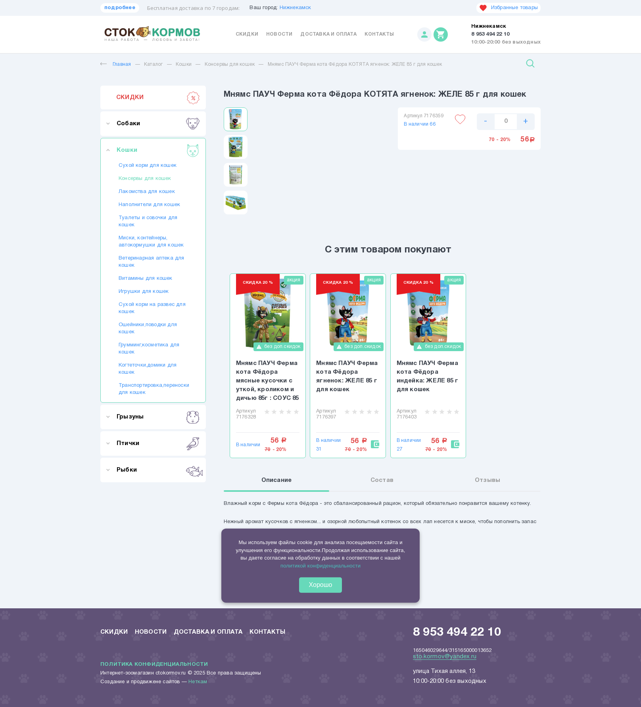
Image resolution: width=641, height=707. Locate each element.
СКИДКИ (158, 97)
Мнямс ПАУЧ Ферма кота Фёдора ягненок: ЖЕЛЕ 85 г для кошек (347, 376)
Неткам (197, 681)
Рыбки (158, 470)
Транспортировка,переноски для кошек (153, 389)
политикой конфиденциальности (320, 565)
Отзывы (487, 481)
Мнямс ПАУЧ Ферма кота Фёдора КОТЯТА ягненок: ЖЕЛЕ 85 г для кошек (355, 64)
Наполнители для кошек (149, 205)
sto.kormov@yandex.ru (444, 656)
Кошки (184, 64)
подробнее (119, 8)
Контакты (379, 34)
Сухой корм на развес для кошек (152, 308)
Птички (158, 443)
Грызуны (158, 417)
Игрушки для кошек (144, 291)
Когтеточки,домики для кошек (148, 369)
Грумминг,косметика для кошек (149, 349)
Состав (381, 481)
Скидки (247, 34)
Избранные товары (508, 8)
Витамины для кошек (146, 278)
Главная (115, 64)
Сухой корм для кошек (148, 165)
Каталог (153, 64)
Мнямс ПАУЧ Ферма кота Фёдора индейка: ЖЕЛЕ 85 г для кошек (428, 376)
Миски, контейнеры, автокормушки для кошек (151, 242)
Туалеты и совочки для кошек (148, 221)
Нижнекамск (295, 8)
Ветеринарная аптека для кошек (151, 262)
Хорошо (320, 584)
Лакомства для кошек (147, 191)
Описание (276, 481)
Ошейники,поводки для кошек (148, 328)
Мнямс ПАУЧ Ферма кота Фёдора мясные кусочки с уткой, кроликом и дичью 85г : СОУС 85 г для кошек (267, 382)
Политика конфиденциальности (154, 664)
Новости (279, 34)
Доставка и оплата (328, 34)
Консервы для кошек (230, 64)
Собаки (158, 123)
